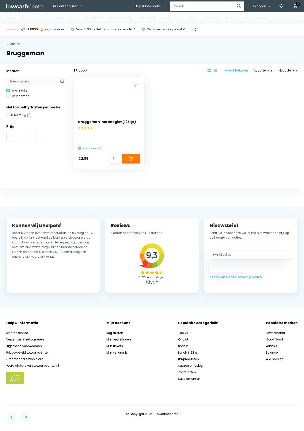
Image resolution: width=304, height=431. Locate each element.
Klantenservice (17, 333)
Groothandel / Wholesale (24, 359)
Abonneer (229, 267)
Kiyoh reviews (52, 29)
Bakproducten (91, 18)
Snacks (43, 18)
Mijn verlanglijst (117, 352)
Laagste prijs (263, 70)
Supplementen (172, 18)
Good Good (274, 339)
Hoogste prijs (288, 70)
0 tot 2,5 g (18, 115)
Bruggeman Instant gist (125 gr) (107, 121)
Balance (272, 352)
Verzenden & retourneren (25, 339)
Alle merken (17, 90)
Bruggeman (17, 96)
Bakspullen (211, 18)
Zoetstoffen (146, 18)
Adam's (271, 346)
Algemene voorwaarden (24, 346)
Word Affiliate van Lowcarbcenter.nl (32, 365)
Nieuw (246, 18)
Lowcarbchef (275, 333)
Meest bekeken (236, 70)
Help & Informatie (148, 6)
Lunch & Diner (64, 18)
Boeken (230, 18)
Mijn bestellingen (118, 339)
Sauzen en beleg (119, 18)
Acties (193, 18)
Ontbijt (27, 18)
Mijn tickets (114, 346)
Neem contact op (31, 281)
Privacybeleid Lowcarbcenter (27, 352)
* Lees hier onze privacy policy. (236, 277)
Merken (261, 18)
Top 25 (11, 18)
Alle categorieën (67, 6)
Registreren (114, 333)
